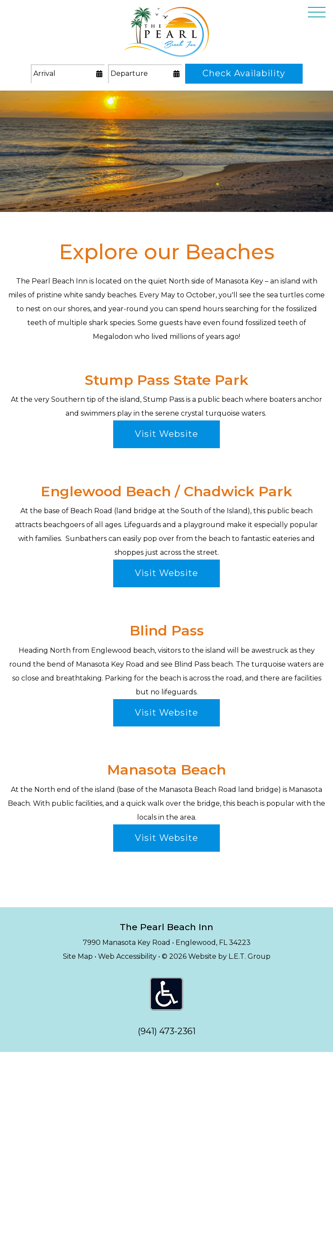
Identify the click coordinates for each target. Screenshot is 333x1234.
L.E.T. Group (250, 956)
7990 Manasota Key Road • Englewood (167, 942)
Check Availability (243, 73)
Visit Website (166, 434)
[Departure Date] (145, 74)
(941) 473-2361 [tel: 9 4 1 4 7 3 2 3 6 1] (167, 1031)
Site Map (78, 956)
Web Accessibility (127, 956)
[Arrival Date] (67, 74)
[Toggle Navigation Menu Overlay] (317, 13)
